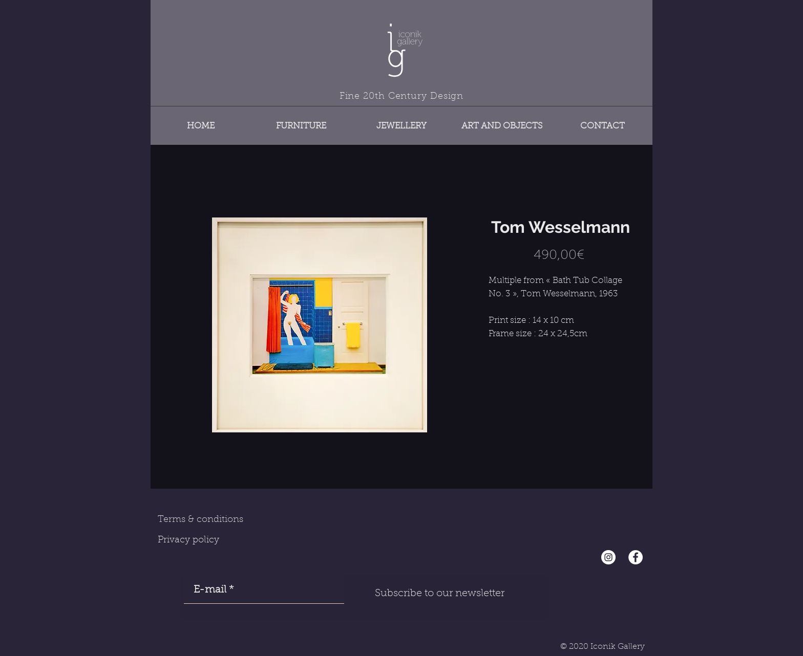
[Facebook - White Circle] (635, 557)
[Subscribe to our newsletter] (439, 593)
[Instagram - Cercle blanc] (608, 557)
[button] (301, 121)
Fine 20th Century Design (402, 96)
